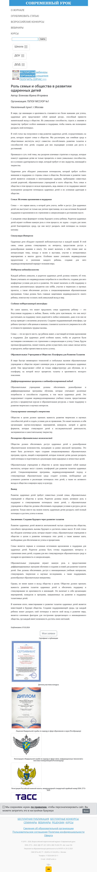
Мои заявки (48, 633)
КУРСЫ (15, 33)
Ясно (86, 811)
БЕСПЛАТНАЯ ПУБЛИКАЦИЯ (33, 819)
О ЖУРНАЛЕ (18, 10)
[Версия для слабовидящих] (49, 869)
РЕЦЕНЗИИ (58, 822)
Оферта (48, 835)
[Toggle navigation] (21, 47)
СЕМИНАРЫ (30, 822)
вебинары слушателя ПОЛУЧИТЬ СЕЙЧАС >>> (34, 76)
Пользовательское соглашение (30, 832)
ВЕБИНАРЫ (17, 27)
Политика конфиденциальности (66, 832)
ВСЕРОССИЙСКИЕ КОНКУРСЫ (27, 21)
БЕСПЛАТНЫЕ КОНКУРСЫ (64, 819)
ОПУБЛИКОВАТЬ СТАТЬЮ (25, 16)
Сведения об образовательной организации (48, 828)
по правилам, (39, 807)
